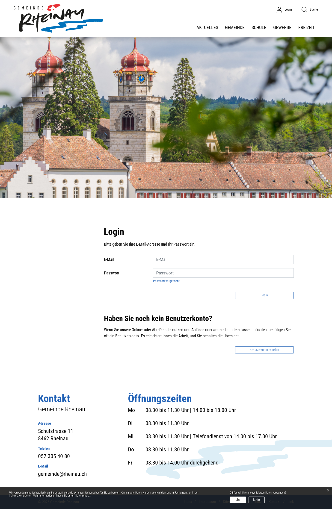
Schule (259, 27)
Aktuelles (207, 27)
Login (264, 295)
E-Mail (109, 259)
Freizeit (306, 27)
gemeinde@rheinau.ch (62, 474)
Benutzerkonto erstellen (264, 350)
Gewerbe (282, 27)
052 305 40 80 (54, 456)
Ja (238, 500)
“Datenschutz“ (82, 495)
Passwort (111, 273)
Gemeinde (235, 27)
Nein (256, 500)
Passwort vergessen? (166, 281)
